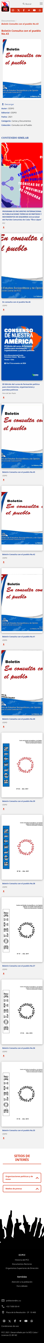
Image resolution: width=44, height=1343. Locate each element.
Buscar (28, 4)
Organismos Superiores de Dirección (22, 1268)
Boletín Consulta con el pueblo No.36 (18, 1048)
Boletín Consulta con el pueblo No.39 (18, 801)
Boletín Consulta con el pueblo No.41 (18, 636)
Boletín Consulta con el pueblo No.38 (18, 883)
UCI (29, 1332)
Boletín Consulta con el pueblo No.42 (18, 554)
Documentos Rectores (22, 1264)
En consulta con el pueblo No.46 (16, 302)
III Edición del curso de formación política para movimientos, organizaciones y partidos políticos (21, 387)
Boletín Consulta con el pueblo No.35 (18, 1130)
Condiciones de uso (10, 1326)
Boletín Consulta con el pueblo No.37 (18, 966)
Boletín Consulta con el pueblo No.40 (18, 719)
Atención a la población (22, 1282)
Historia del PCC (22, 1260)
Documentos (8, 20)
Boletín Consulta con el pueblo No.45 (18, 472)
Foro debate (22, 1286)
